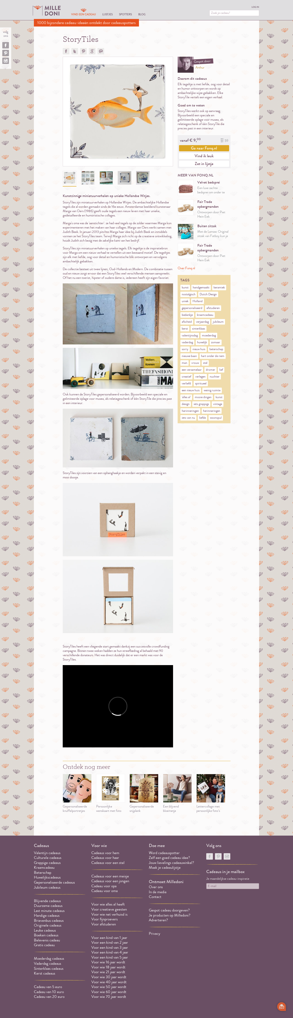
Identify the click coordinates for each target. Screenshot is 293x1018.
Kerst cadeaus (44, 973)
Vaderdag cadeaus (47, 963)
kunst (185, 287)
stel (205, 363)
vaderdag (187, 342)
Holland (198, 301)
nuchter (215, 376)
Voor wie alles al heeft (108, 904)
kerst (185, 328)
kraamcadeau (205, 315)
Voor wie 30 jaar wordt (108, 977)
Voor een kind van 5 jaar (109, 957)
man (184, 363)
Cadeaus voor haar (105, 858)
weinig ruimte (212, 390)
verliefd (186, 383)
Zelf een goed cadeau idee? (169, 858)
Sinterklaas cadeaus (48, 968)
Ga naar (204, 148)
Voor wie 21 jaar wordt (108, 972)
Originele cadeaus (47, 925)
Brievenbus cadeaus (49, 920)
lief (221, 370)
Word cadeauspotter (164, 853)
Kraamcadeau (44, 867)
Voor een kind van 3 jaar (109, 947)
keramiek (219, 287)
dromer (210, 370)
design (186, 404)
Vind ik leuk (204, 156)
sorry (185, 349)
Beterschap (42, 872)
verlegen (200, 376)
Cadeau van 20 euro (49, 996)
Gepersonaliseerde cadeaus (54, 882)
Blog (142, 14)
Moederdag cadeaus (49, 958)
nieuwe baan (189, 356)
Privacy (154, 933)
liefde (202, 418)
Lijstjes (107, 14)
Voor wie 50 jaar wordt (108, 987)
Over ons (156, 887)
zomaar (215, 342)
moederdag (209, 335)
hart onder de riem (212, 356)
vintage (217, 404)
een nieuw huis (191, 390)
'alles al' (186, 397)
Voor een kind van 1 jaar (109, 938)
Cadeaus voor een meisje (110, 876)
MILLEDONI (47, 10)
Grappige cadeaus (47, 863)
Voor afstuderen (103, 924)
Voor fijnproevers (104, 919)
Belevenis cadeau (47, 940)
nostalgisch (188, 294)
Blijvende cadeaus (47, 901)
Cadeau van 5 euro (48, 987)
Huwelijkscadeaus (47, 877)
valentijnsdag (190, 335)
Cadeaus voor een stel (108, 863)
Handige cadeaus (47, 915)
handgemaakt (201, 287)
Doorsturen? (101, 51)
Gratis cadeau (44, 945)
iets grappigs (201, 404)
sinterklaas (198, 328)
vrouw (195, 363)
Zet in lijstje (204, 164)
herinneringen (190, 411)
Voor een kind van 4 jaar (109, 952)
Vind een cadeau (83, 14)
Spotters (125, 14)
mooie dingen (203, 397)
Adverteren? (158, 920)
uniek (185, 301)
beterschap (216, 349)
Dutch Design (208, 294)
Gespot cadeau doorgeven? (169, 910)
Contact (155, 897)
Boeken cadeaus (46, 935)
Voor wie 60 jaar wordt (108, 992)
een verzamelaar (192, 370)
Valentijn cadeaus (47, 853)
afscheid (187, 322)
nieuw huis (199, 349)
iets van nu (188, 418)
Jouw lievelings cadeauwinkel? (171, 863)
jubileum (218, 322)
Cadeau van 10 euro (49, 992)
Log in (255, 7)
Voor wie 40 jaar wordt (109, 982)
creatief (186, 376)
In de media (157, 892)
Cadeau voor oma (104, 891)
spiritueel (200, 383)
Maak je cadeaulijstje (165, 867)
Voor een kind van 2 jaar (109, 942)
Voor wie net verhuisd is (109, 914)
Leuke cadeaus (45, 930)
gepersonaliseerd (192, 308)
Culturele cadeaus (47, 858)
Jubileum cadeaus (47, 887)
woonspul (216, 418)
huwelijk (202, 342)
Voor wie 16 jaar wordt (108, 962)
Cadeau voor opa (104, 886)
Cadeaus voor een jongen (110, 881)
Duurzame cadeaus (48, 906)
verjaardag (202, 322)
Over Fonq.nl (186, 268)
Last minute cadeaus (49, 911)
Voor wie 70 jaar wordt (108, 996)
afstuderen (213, 308)
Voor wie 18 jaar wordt (108, 967)
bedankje (187, 315)
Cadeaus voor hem (105, 853)
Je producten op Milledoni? (169, 915)
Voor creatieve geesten (109, 909)
